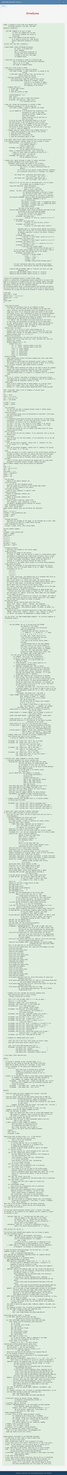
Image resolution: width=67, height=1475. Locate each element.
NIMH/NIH (49, 1473)
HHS (45, 1473)
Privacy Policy (25, 1473)
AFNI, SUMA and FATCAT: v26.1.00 (11, 2)
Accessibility (18, 1473)
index (63, 2)
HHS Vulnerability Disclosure (37, 1473)
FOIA (29, 1473)
